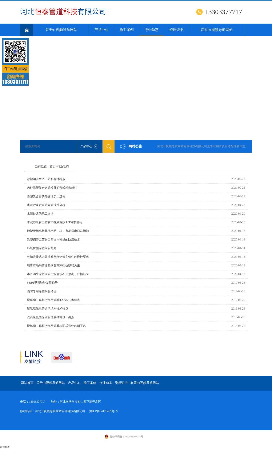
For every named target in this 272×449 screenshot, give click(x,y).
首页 (53, 166)
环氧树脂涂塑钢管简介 (41, 248)
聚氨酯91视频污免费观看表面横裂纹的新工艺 (56, 325)
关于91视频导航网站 (61, 30)
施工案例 (126, 30)
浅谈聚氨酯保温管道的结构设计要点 (50, 317)
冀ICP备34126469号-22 (103, 411)
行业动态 (151, 32)
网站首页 (27, 383)
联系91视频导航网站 (217, 30)
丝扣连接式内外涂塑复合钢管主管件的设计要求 (58, 256)
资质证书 (176, 30)
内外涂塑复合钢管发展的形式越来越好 (52, 187)
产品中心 (101, 30)
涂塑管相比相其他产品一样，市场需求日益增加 (58, 231)
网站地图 (5, 447)
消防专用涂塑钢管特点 (41, 291)
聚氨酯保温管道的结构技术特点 (47, 308)
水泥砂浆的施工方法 (40, 213)
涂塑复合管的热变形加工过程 (46, 196)
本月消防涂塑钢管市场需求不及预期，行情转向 (58, 274)
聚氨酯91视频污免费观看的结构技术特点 (53, 300)
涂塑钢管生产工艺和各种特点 (46, 179)
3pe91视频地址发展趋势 (42, 282)
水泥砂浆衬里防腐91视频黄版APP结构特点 (55, 222)
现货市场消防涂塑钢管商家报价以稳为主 (53, 265)
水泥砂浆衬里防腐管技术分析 (46, 205)
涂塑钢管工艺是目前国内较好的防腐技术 (53, 239)
